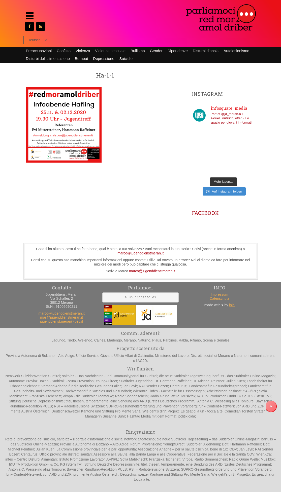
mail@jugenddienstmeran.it (61, 317)
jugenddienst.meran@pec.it (61, 321)
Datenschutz (219, 298)
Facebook (205, 213)
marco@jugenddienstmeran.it (140, 253)
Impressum (219, 294)
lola (232, 305)
